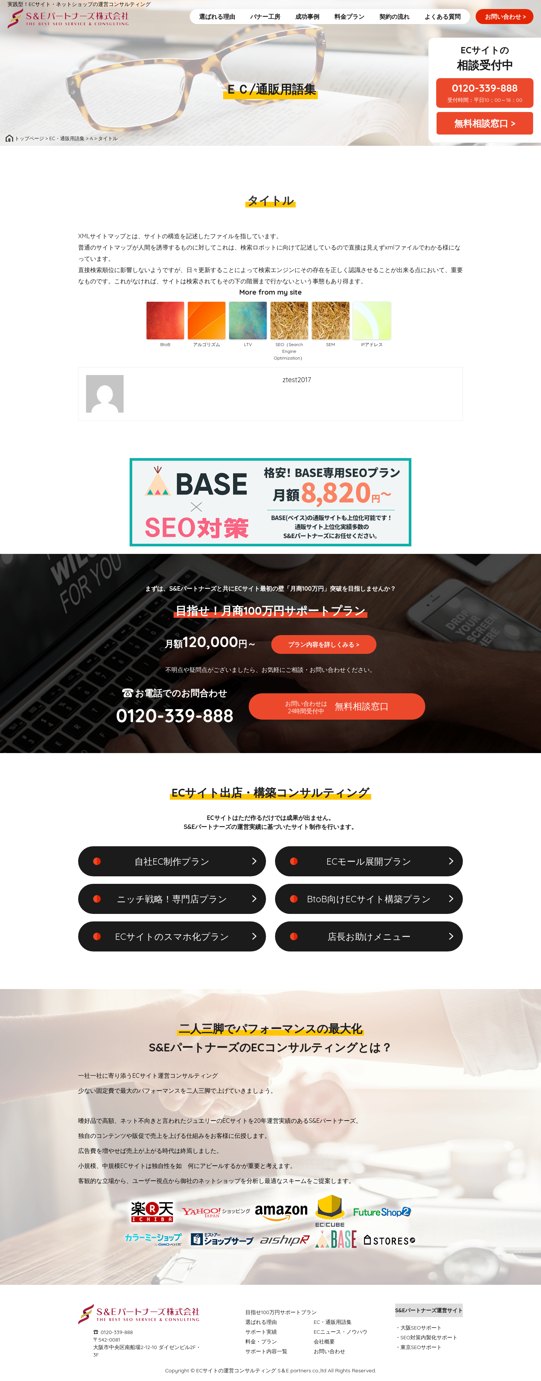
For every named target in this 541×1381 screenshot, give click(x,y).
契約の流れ (394, 16)
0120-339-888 (117, 1332)
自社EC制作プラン (172, 861)
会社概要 (324, 1341)
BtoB (165, 344)
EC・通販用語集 (333, 1322)
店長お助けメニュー (369, 936)
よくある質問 (443, 16)
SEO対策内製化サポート (429, 1337)
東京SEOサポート (421, 1347)
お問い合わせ (505, 16)
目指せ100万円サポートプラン (281, 1312)
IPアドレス (372, 344)
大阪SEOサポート (421, 1327)
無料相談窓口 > (484, 123)
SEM (330, 344)
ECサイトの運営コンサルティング (236, 1370)
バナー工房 (265, 16)
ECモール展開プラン (368, 861)
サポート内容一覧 (266, 1351)
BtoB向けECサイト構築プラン (369, 899)
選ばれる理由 (217, 16)
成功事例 (307, 16)
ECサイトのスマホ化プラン (172, 936)
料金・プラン (261, 1341)
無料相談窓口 (337, 707)
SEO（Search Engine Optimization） (289, 351)
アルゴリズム (206, 344)
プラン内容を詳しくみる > (323, 644)
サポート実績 (261, 1331)
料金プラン (349, 16)
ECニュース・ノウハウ (340, 1331)
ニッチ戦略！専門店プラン (172, 899)
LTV (248, 344)
